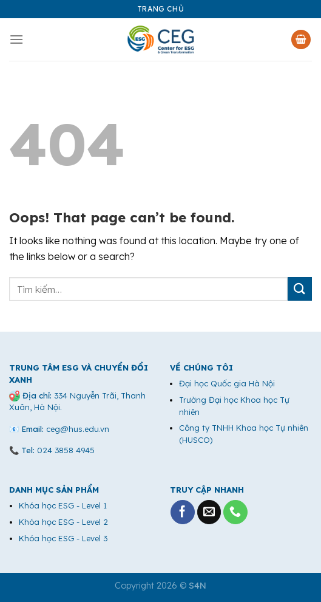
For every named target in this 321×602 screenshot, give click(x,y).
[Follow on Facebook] (183, 512)
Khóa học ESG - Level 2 (63, 522)
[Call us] (235, 512)
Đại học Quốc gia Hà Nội (227, 383)
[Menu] (16, 39)
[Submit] (300, 289)
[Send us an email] (209, 512)
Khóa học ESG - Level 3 (63, 538)
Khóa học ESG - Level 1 (63, 505)
